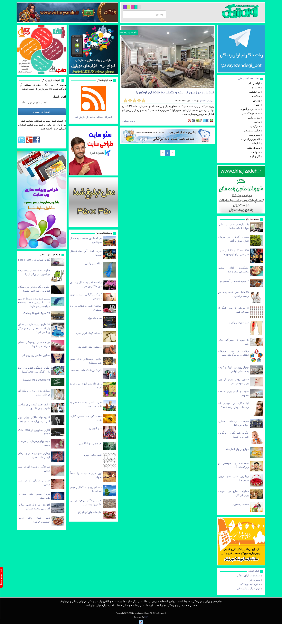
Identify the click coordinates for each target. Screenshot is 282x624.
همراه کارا (254, 579)
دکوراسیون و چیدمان (128, 32)
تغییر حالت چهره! (92, 454)
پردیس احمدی (206, 100)
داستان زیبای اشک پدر (90, 346)
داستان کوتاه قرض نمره (89, 333)
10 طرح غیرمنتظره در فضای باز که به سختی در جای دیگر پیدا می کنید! (34, 328)
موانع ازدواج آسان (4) (237, 449)
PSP (146, 617)
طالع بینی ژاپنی (93, 263)
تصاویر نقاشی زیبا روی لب (36, 355)
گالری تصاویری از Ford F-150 (34, 259)
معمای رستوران (240, 504)
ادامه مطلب (129, 120)
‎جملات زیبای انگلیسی (90, 443)
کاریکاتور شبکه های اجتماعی (86, 370)
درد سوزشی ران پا (239, 322)
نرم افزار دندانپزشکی (248, 588)
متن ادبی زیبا (95, 428)
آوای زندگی (253, 571)
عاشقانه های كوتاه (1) (90, 512)
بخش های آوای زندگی (248, 79)
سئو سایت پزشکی (250, 584)
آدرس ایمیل (59, 96)
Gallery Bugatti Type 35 (37, 313)
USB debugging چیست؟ (36, 379)
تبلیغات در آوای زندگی (248, 575)
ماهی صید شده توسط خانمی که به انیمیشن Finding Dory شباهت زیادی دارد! (34, 302)
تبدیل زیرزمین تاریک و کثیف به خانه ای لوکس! (175, 92)
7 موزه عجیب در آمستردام (234, 280)
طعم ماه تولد (95, 318)
